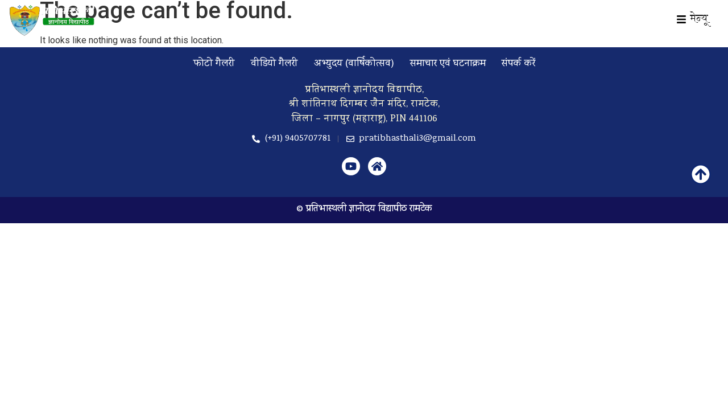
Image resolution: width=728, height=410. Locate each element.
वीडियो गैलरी (274, 64)
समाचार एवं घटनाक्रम (448, 64)
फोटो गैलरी (214, 64)
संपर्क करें (518, 64)
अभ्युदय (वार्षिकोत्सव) (354, 64)
